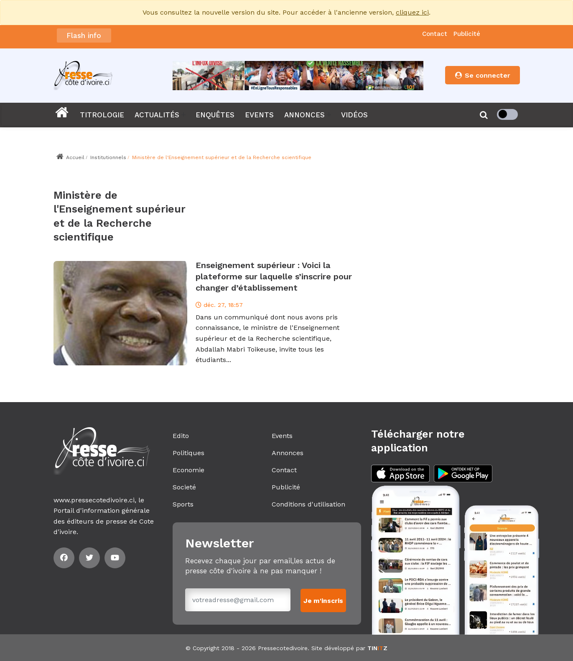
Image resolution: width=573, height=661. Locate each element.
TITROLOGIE (102, 115)
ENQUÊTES (215, 115)
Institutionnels (108, 157)
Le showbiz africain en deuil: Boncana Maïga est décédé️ (222, 32)
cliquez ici (412, 12)
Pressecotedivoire (283, 647)
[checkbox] (507, 114)
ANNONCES (304, 115)
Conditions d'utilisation (308, 504)
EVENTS (259, 115)
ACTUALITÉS (157, 115)
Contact (434, 34)
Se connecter (482, 75)
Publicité (466, 34)
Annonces (287, 453)
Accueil (70, 157)
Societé (184, 487)
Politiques (188, 453)
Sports (183, 504)
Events (282, 436)
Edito (181, 436)
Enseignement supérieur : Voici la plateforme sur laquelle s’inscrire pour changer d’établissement (274, 276)
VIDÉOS (354, 115)
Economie (188, 470)
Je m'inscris (323, 600)
